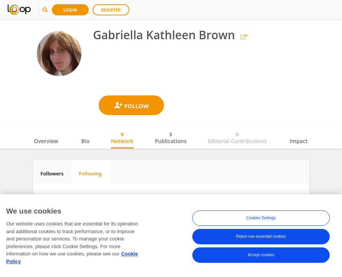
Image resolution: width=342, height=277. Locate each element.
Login (70, 10)
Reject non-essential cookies (261, 237)
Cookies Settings (261, 219)
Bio (85, 141)
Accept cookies (261, 256)
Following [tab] (90, 173)
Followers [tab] (52, 173)
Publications (171, 138)
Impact (299, 141)
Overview (46, 141)
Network (122, 138)
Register (111, 10)
